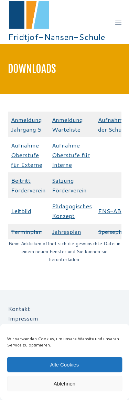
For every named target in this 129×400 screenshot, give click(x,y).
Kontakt (19, 308)
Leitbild (21, 211)
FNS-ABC (111, 211)
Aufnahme (66, 145)
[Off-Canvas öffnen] (118, 22)
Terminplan (26, 231)
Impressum (23, 318)
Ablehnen (64, 384)
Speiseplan (112, 231)
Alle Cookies (64, 365)
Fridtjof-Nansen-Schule (56, 37)
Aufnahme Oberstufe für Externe (26, 155)
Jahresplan (66, 231)
